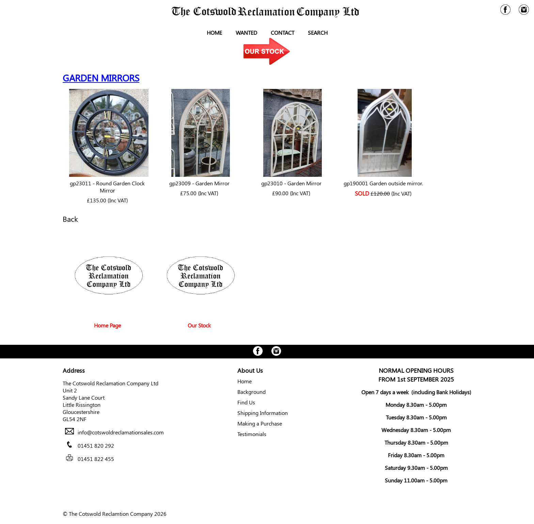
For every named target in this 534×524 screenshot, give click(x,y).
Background (251, 391)
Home (214, 32)
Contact (282, 32)
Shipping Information (262, 412)
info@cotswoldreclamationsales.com (121, 432)
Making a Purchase (259, 423)
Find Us (246, 402)
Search (318, 32)
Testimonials (251, 433)
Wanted (246, 32)
